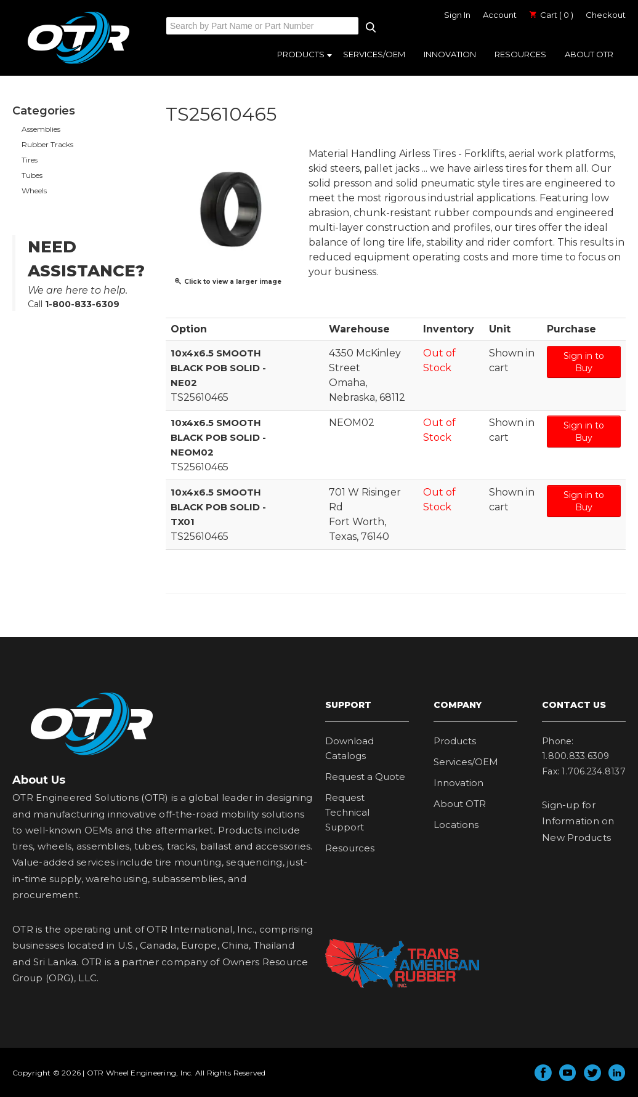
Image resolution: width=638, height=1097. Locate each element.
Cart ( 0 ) (551, 15)
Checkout (606, 15)
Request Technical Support (347, 812)
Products (301, 54)
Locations (456, 824)
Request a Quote (365, 776)
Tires (30, 159)
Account (500, 15)
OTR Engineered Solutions (78, 63)
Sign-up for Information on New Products (578, 821)
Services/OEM (374, 54)
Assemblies (41, 129)
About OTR (589, 54)
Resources (520, 54)
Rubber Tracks (47, 144)
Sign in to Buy (583, 362)
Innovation (450, 54)
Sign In (457, 15)
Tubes (32, 175)
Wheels (34, 190)
